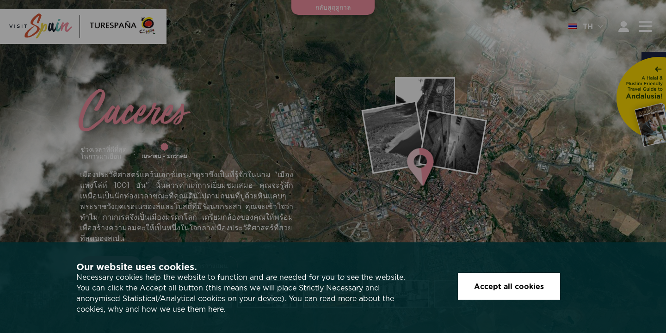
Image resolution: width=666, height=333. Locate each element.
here (216, 309)
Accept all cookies (509, 286)
